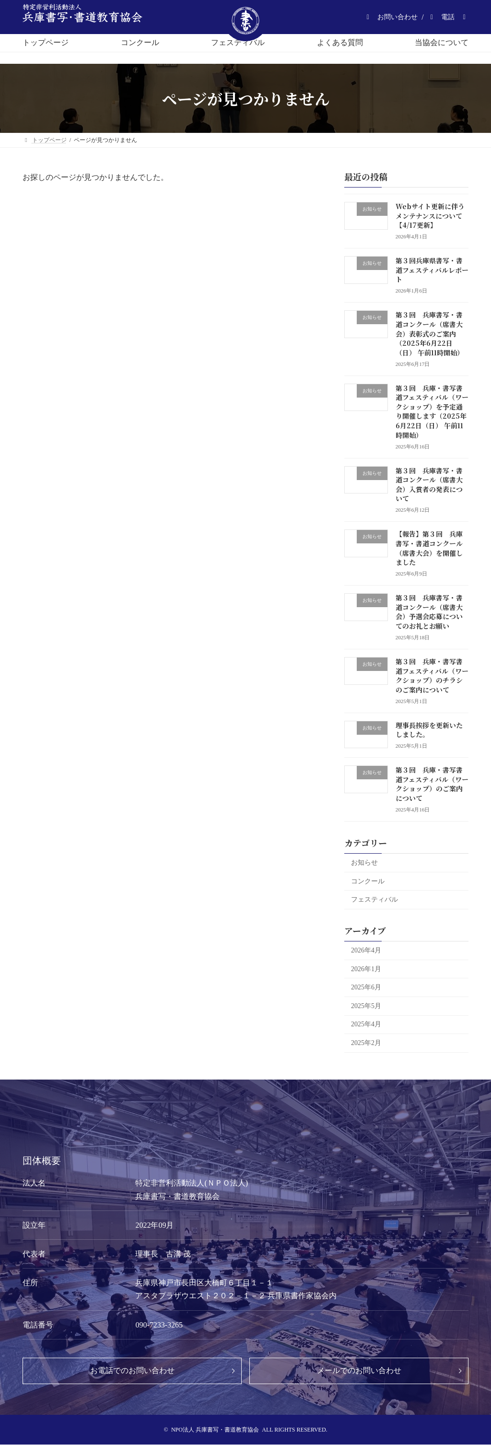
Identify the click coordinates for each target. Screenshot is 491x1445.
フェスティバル (374, 899)
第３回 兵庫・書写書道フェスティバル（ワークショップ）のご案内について (432, 784)
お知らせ (364, 862)
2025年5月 (366, 1006)
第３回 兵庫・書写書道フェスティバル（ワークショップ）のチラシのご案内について (432, 675)
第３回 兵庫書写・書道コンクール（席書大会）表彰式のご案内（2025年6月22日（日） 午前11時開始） (430, 333)
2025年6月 (366, 987)
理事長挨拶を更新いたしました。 (429, 730)
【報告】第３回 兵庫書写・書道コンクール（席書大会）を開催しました (429, 548)
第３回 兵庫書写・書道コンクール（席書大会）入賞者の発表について (429, 485)
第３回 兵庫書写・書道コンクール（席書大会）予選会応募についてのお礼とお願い (429, 612)
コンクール (368, 881)
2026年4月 (366, 950)
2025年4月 (366, 1024)
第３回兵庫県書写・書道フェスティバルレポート (432, 270)
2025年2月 (366, 1042)
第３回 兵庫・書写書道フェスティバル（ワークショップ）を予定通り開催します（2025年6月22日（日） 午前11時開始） (432, 411)
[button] (390, 17)
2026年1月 (366, 969)
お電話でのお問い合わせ (132, 1370)
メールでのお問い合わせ (359, 1370)
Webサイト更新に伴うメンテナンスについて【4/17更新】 (430, 215)
